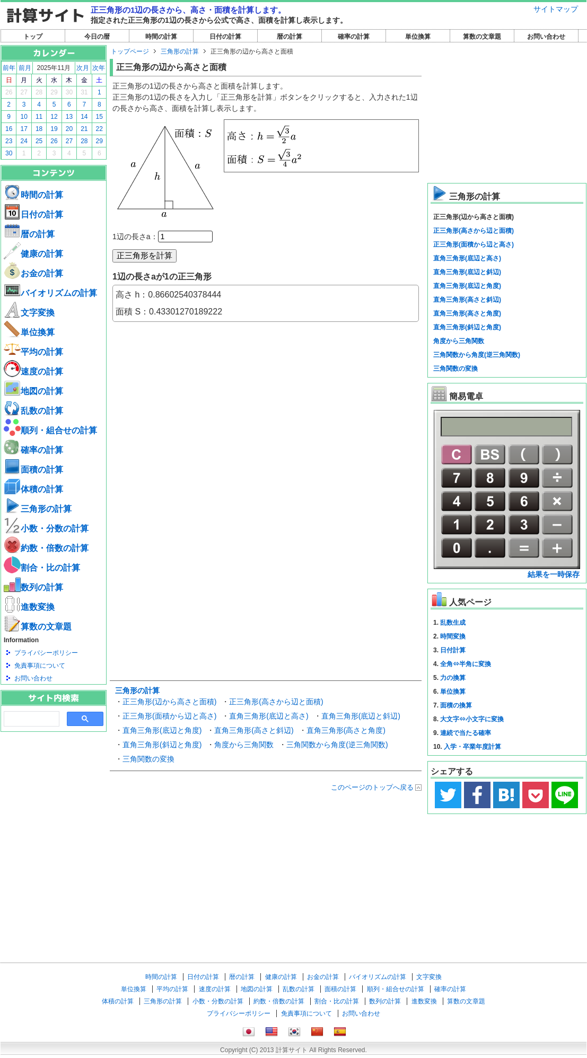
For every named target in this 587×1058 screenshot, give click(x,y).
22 (99, 129)
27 (23, 92)
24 (23, 141)
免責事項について (39, 665)
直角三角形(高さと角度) (346, 730)
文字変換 (29, 312)
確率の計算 (354, 36)
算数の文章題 (482, 36)
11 (39, 116)
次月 (82, 68)
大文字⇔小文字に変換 (472, 719)
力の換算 (453, 677)
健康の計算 (33, 253)
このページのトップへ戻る (372, 787)
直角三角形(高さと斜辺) (253, 730)
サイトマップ (555, 9)
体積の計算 (33, 489)
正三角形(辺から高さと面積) (169, 701)
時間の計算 (161, 36)
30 (69, 92)
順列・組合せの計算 (50, 430)
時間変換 (453, 636)
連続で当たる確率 (465, 733)
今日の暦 (97, 36)
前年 (9, 68)
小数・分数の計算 (46, 528)
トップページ (130, 51)
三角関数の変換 (148, 759)
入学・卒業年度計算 (472, 746)
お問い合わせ (546, 36)
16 (8, 129)
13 (69, 116)
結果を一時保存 (554, 574)
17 (23, 129)
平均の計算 (33, 351)
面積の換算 (456, 705)
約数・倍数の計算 (46, 548)
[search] (30, 719)
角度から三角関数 (244, 744)
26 (8, 92)
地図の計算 (33, 391)
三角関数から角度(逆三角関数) (337, 744)
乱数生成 (453, 622)
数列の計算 (33, 587)
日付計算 (453, 650)
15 (99, 116)
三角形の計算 (38, 508)
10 (23, 116)
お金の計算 (33, 273)
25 (39, 141)
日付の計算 (225, 36)
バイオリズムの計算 (50, 293)
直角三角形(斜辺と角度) (161, 744)
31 (84, 92)
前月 (25, 68)
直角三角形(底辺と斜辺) (360, 716)
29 (53, 92)
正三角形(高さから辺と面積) (276, 701)
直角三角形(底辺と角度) (161, 730)
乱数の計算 (33, 410)
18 (39, 129)
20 (69, 129)
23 (8, 141)
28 (39, 92)
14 (84, 116)
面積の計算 (33, 469)
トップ (32, 36)
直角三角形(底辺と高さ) (268, 716)
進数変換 (29, 606)
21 (84, 129)
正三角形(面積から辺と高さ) (169, 716)
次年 (98, 68)
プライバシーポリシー (46, 653)
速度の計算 (33, 371)
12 (53, 116)
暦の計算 (289, 36)
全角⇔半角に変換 (465, 664)
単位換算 (418, 36)
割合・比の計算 (42, 567)
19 (53, 129)
